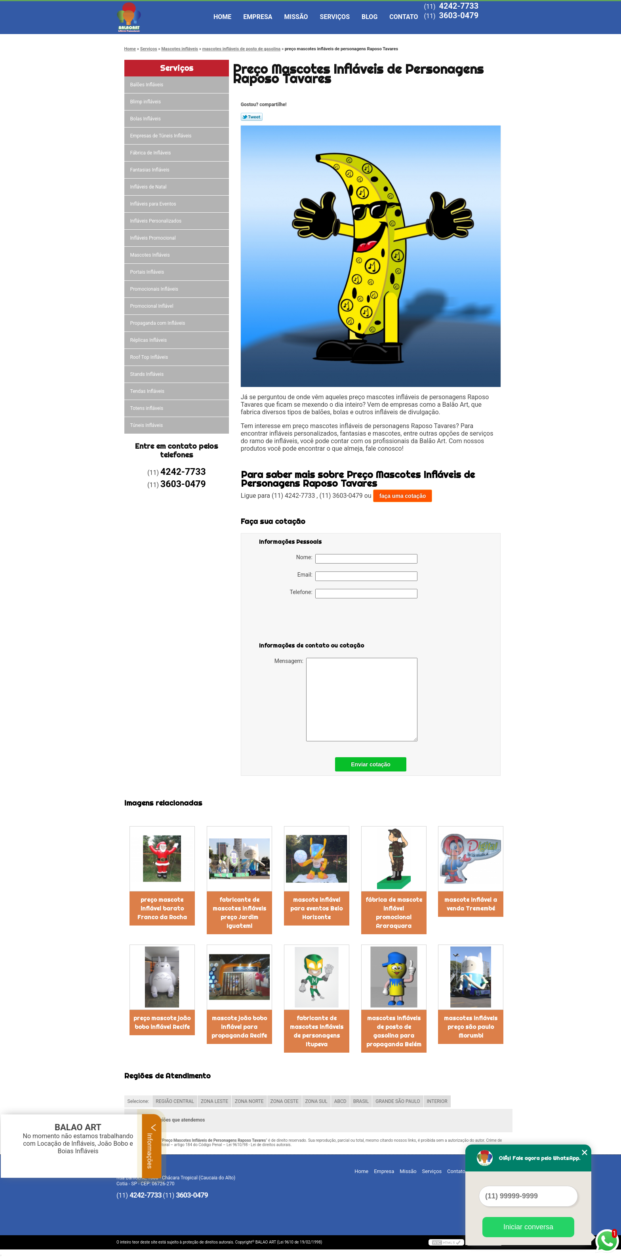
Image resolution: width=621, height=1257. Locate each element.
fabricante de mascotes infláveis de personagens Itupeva (316, 1031)
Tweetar (252, 117)
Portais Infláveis (148, 272)
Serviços (335, 17)
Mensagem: (345, 699)
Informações (152, 1146)
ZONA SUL (316, 1101)
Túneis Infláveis (147, 425)
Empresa (257, 17)
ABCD (340, 1101)
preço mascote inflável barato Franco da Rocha (162, 908)
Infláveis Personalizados (156, 221)
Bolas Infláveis (146, 119)
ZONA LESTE (214, 1101)
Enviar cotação (371, 764)
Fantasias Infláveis (150, 170)
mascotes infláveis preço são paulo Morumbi (470, 1027)
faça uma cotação (402, 496)
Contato (403, 17)
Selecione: (138, 1101)
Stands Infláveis (147, 374)
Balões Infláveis (147, 85)
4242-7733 (458, 6)
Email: (357, 576)
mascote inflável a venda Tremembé (470, 904)
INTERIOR (437, 1101)
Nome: (356, 559)
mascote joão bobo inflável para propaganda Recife (239, 1027)
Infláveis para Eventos (153, 204)
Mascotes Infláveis (150, 255)
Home (222, 17)
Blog (369, 17)
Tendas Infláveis (148, 391)
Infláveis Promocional (153, 238)
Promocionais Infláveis (154, 289)
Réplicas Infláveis (149, 340)
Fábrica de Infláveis (151, 153)
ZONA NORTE (249, 1101)
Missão (296, 17)
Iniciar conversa (528, 1227)
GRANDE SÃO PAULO (397, 1101)
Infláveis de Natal (149, 187)
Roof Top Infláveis (149, 357)
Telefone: (353, 593)
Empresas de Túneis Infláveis (161, 136)
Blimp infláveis (146, 102)
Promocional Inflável (152, 306)
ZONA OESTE (284, 1101)
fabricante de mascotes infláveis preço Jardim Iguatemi (239, 912)
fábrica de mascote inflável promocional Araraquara (394, 912)
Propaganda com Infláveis (158, 323)
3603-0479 (458, 15)
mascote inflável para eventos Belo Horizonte (316, 908)
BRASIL (361, 1101)
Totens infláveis (147, 408)
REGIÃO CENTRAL (175, 1101)
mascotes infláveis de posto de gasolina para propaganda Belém (393, 1031)
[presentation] (309, 621)
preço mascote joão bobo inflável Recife (161, 1022)
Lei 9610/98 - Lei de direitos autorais (259, 1145)
